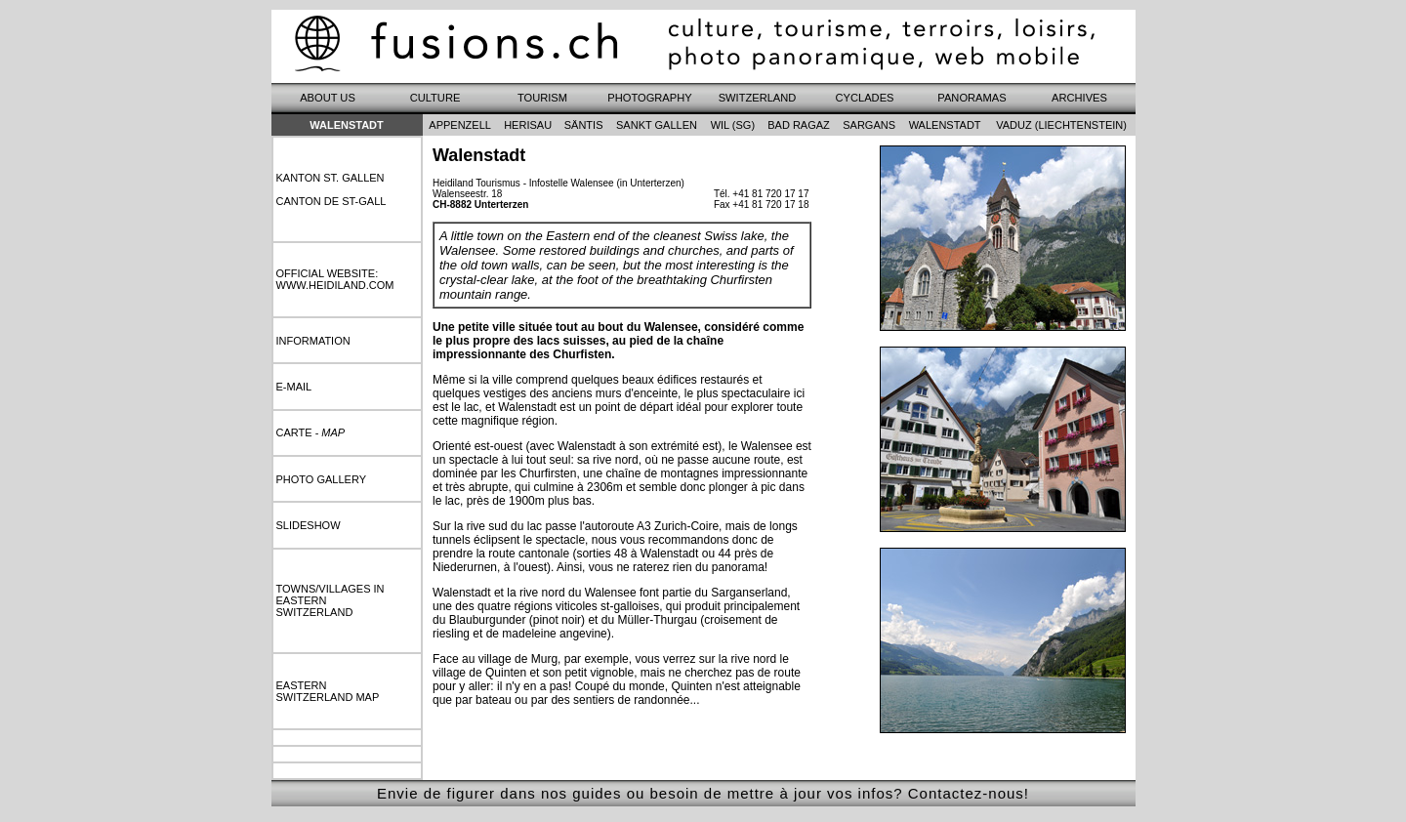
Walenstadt (347, 125)
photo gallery (321, 479)
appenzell (460, 125)
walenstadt (945, 125)
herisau (528, 125)
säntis (583, 125)
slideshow (308, 525)
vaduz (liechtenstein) (1061, 125)
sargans (869, 125)
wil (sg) (733, 125)
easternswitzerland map (328, 691)
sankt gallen (656, 125)
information (313, 341)
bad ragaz (798, 125)
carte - (311, 432)
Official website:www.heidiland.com (335, 279)
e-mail (294, 386)
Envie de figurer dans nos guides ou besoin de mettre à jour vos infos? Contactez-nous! (703, 793)
